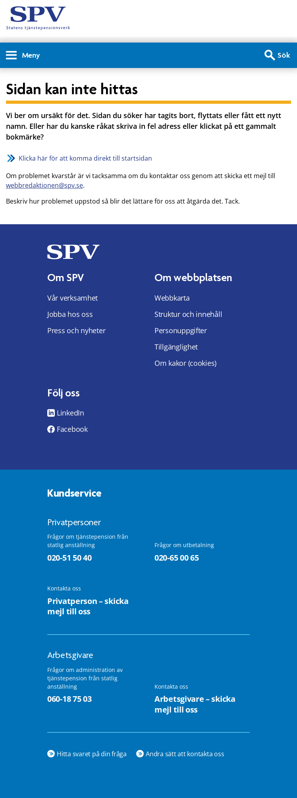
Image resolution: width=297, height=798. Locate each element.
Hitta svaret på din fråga (92, 753)
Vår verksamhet (72, 298)
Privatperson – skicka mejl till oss (88, 606)
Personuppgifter (180, 330)
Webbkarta (172, 298)
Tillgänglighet (176, 346)
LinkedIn (70, 412)
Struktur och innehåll (188, 314)
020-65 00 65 (176, 557)
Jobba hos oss (70, 314)
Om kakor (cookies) (185, 363)
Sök (284, 55)
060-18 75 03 (69, 698)
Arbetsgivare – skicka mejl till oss (194, 704)
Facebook (72, 429)
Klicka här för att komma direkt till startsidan (85, 158)
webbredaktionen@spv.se (44, 185)
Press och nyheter (76, 330)
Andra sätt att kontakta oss (185, 753)
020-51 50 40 (69, 557)
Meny (23, 55)
